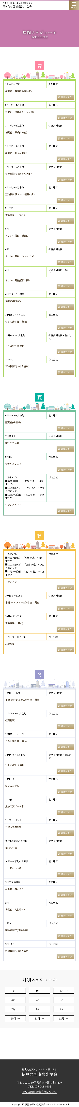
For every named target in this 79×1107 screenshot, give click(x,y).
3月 (62, 991)
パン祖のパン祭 (13, 868)
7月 (13, 1009)
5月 (37, 1000)
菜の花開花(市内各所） (17, 930)
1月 (13, 991)
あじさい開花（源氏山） (18, 235)
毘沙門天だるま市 (14, 806)
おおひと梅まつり (14, 889)
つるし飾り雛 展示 (16, 321)
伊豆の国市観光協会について (39, 1092)
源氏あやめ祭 (12, 443)
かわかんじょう (13, 463)
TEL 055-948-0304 (39, 1086)
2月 (37, 991)
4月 (13, 1000)
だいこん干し (12, 785)
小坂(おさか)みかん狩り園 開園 (22, 602)
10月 (13, 1018)
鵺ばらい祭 (11, 847)
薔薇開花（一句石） (15, 215)
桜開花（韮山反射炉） (16, 153)
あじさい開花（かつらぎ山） (20, 256)
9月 (62, 1009)
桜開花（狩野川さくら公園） (20, 111)
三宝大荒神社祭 (13, 827)
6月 (62, 1000)
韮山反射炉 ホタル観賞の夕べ (20, 194)
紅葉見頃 (10, 643)
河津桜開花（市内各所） (18, 366)
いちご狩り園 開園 (14, 345)
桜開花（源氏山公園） (16, 132)
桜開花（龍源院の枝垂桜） (19, 91)
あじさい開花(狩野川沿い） (19, 280)
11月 (37, 1018)
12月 (61, 1018)
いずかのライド (13, 505)
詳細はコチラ (65, 97)
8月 (37, 1009)
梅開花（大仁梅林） (15, 909)
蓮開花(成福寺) (13, 301)
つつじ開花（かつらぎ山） (19, 173)
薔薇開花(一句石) (14, 623)
